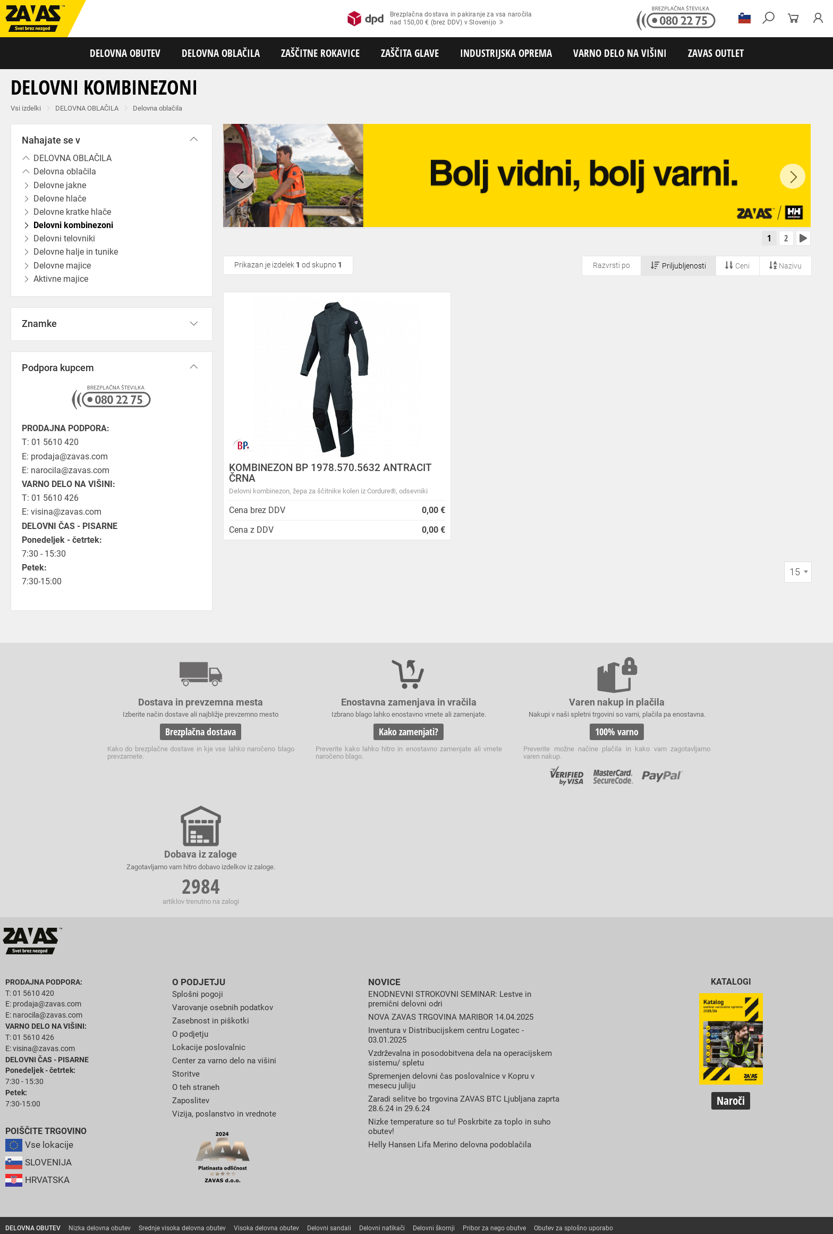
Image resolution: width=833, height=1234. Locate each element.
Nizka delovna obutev (100, 1123)
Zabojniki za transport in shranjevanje (138, 1181)
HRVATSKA (39, 1074)
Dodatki (307, 1134)
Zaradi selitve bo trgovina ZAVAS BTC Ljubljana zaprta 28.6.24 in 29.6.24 (457, 995)
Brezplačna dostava (176, 739)
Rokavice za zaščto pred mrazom (767, 1146)
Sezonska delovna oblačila (168, 1134)
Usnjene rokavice (425, 1146)
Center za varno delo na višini (227, 953)
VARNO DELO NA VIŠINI (620, 53)
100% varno (495, 739)
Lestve (171, 1193)
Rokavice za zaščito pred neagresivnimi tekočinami (285, 1158)
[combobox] (798, 582)
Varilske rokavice (688, 1146)
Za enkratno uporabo (555, 1134)
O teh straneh (197, 980)
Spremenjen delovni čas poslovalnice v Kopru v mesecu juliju (456, 973)
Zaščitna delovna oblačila (251, 1134)
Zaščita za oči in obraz (92, 1169)
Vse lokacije (40, 1039)
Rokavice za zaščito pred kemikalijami (514, 1158)
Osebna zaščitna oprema (118, 1193)
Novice (383, 876)
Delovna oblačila (157, 108)
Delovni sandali (329, 1123)
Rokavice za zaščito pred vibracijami (57, 1158)
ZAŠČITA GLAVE (410, 53)
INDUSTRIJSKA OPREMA (506, 53)
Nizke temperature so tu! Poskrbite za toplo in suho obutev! (463, 1018)
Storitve (186, 967)
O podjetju (196, 876)
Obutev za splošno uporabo (573, 1123)
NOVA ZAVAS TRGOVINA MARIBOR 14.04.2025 (456, 910)
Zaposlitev (191, 993)
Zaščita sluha (197, 1169)
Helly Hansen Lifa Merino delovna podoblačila (454, 1036)
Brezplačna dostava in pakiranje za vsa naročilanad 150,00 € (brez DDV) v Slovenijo (439, 19)
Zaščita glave (244, 1169)
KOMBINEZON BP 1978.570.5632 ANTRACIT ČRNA (304, 476)
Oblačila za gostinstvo (428, 1134)
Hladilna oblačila (492, 1134)
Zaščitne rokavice (482, 1146)
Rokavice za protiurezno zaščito (347, 1146)
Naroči (731, 994)
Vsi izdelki (26, 108)
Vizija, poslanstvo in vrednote (227, 1006)
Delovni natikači (382, 1123)
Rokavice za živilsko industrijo (409, 1158)
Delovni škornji (434, 1123)
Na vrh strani (796, 1219)
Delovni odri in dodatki (220, 1193)
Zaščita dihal (151, 1169)
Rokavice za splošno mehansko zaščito (131, 1146)
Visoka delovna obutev (266, 1123)
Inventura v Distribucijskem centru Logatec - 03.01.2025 (450, 928)
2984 (654, 740)
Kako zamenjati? (336, 739)
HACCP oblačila (616, 1134)
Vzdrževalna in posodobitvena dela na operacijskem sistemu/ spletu (439, 951)
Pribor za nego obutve (494, 1123)
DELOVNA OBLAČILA (221, 53)
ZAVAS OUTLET (716, 53)
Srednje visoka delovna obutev (182, 1123)
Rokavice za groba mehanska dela (245, 1146)
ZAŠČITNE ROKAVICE (320, 53)
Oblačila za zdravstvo (357, 1134)
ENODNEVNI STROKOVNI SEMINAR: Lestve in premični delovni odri (453, 893)
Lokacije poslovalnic (210, 940)
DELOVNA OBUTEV (125, 53)
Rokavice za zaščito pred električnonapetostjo (642, 1158)
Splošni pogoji (199, 888)
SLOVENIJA (39, 1057)
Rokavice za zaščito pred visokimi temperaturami (585, 1146)
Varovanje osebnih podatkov (225, 901)
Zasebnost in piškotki (212, 914)
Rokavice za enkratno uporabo (161, 1158)
